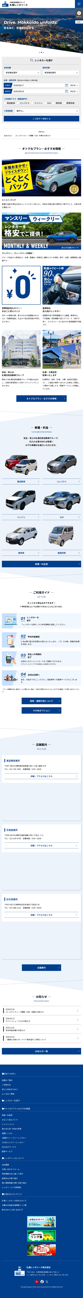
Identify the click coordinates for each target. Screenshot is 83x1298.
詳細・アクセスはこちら (42, 776)
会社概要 (5, 1164)
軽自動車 (21, 481)
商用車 (21, 552)
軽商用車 (62, 552)
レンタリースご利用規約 (11, 1187)
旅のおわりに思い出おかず (12, 1209)
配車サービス (7, 1151)
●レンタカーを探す (11, 1100)
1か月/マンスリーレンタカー (13, 1142)
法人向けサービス (9, 1147)
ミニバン (21, 517)
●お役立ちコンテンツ (12, 1194)
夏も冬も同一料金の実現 (11, 1128)
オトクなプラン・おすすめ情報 (41, 398)
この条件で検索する (41, 118)
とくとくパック (8, 1124)
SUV (62, 517)
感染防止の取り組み (10, 1178)
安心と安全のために (10, 1089)
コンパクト (62, 481)
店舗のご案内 (7, 1080)
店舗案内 (41, 967)
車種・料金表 (41, 564)
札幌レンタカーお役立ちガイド (14, 1200)
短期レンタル (7, 1133)
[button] (39, 52)
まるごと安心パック (10, 1119)
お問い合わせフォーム (10, 1169)
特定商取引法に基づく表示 (12, 1173)
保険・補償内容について (41, 700)
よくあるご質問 (8, 1094)
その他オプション (41, 710)
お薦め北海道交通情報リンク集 (14, 1205)
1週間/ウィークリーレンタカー (14, 1138)
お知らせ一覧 (41, 1051)
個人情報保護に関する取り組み (14, 1183)
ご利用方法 (6, 1084)
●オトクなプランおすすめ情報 (16, 1108)
